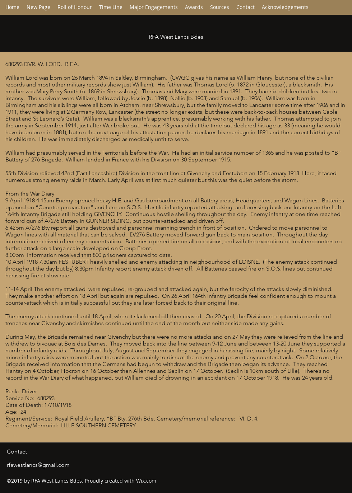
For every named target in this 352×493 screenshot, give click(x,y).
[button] (111, 7)
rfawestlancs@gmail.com (38, 464)
